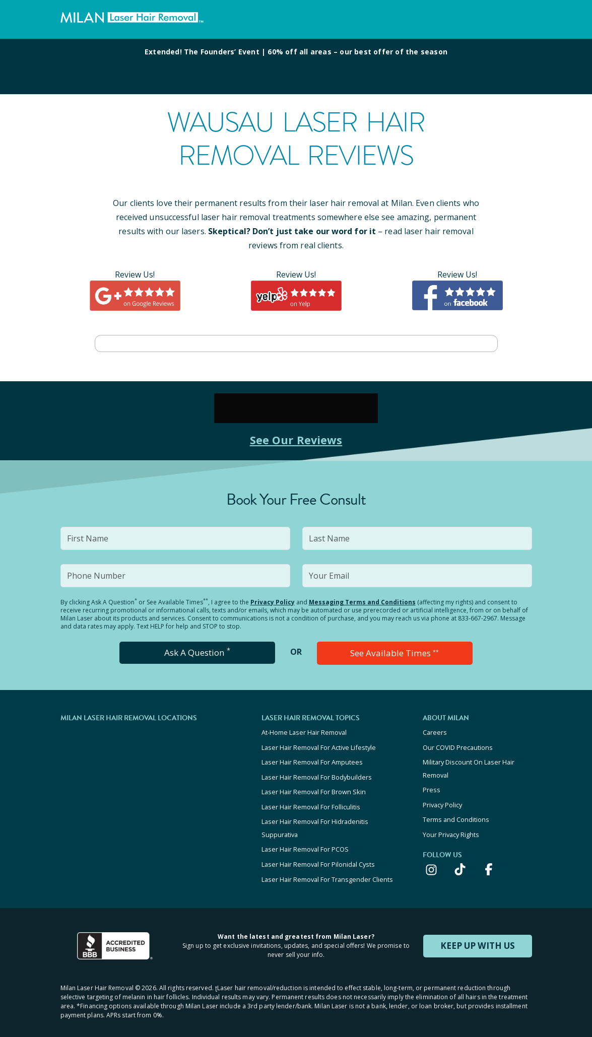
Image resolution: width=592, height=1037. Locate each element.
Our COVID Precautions (458, 744)
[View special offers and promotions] (296, 66)
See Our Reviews (296, 439)
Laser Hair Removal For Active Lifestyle (318, 744)
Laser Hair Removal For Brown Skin (313, 785)
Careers (435, 731)
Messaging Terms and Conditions (362, 602)
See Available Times (394, 652)
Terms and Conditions (456, 810)
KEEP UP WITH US (477, 930)
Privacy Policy (272, 602)
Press (431, 783)
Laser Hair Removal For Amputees (312, 758)
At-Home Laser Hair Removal (304, 731)
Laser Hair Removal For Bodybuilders (316, 772)
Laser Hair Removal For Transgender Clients (327, 865)
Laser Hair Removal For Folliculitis (310, 799)
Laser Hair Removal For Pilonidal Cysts (318, 851)
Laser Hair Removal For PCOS (305, 838)
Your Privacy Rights (451, 824)
